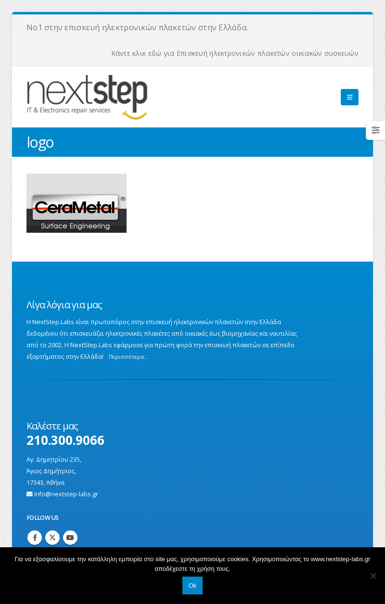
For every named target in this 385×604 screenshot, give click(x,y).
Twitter (52, 537)
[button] (350, 97)
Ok (193, 585)
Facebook (34, 537)
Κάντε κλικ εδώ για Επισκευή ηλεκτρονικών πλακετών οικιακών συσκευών (235, 53)
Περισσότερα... (128, 356)
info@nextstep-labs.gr (66, 494)
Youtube (70, 537)
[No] (373, 575)
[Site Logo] (120, 97)
